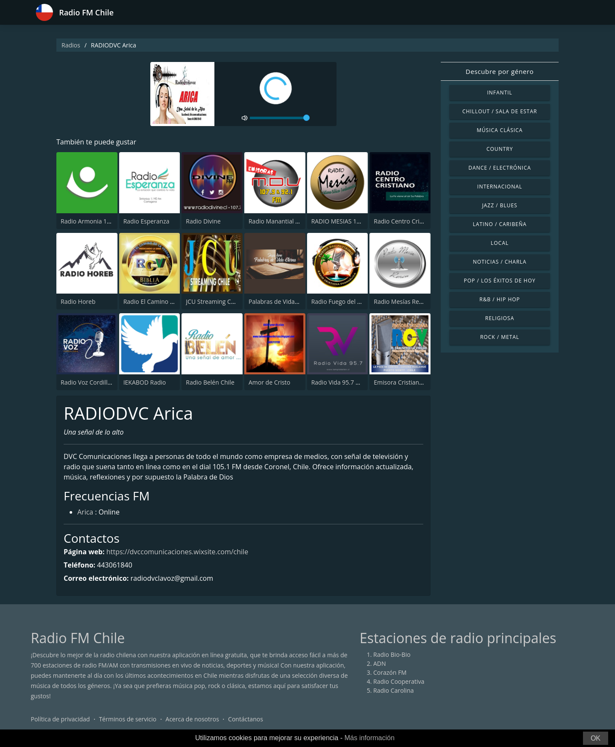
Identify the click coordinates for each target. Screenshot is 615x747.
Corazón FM (390, 672)
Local (500, 243)
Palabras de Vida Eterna (282, 301)
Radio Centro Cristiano (405, 221)
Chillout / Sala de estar (499, 111)
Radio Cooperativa (398, 681)
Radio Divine (203, 221)
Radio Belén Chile (210, 382)
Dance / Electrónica (500, 167)
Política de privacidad (60, 719)
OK (595, 738)
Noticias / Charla (500, 261)
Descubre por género (499, 71)
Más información (369, 737)
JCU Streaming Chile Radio (222, 301)
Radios (71, 45)
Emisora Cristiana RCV (404, 382)
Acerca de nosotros (192, 719)
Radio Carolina (393, 690)
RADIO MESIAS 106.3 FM (344, 221)
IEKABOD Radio (144, 382)
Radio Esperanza (146, 221)
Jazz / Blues (500, 205)
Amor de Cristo (269, 382)
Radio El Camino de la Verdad (164, 301)
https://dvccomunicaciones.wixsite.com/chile (177, 551)
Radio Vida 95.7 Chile (340, 382)
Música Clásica (500, 130)
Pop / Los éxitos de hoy (500, 280)
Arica (85, 512)
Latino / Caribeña (500, 224)
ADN (379, 663)
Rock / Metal (499, 337)
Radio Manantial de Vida (282, 221)
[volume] (280, 118)
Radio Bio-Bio (391, 654)
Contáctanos (245, 719)
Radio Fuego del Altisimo (345, 301)
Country (499, 149)
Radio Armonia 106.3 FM (95, 221)
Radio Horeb (78, 301)
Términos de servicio (128, 719)
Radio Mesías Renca (401, 301)
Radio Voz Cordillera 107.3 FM (102, 382)
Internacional (499, 186)
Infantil (499, 92)
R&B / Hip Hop (500, 299)
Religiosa (499, 318)
